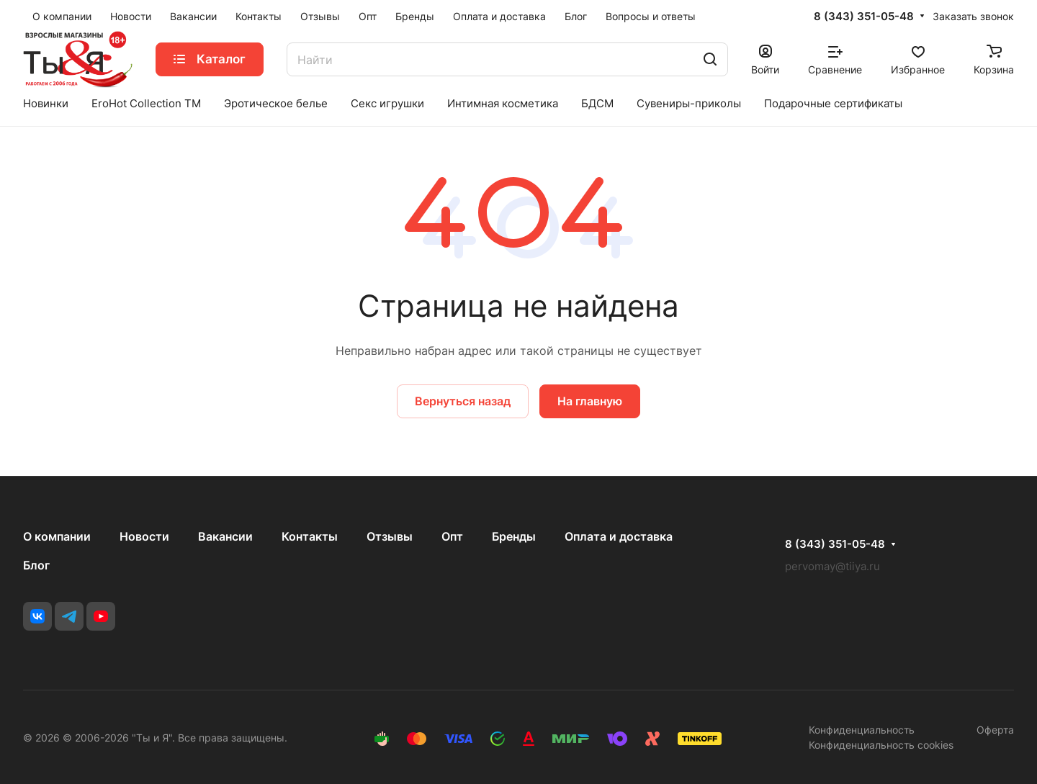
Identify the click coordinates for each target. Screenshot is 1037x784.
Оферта (995, 730)
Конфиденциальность (862, 730)
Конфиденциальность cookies (881, 745)
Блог (36, 565)
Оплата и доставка (619, 536)
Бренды (514, 536)
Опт (452, 536)
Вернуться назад (463, 401)
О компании (57, 536)
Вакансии (225, 536)
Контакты (310, 536)
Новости (144, 536)
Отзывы (390, 536)
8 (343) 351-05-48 (864, 16)
